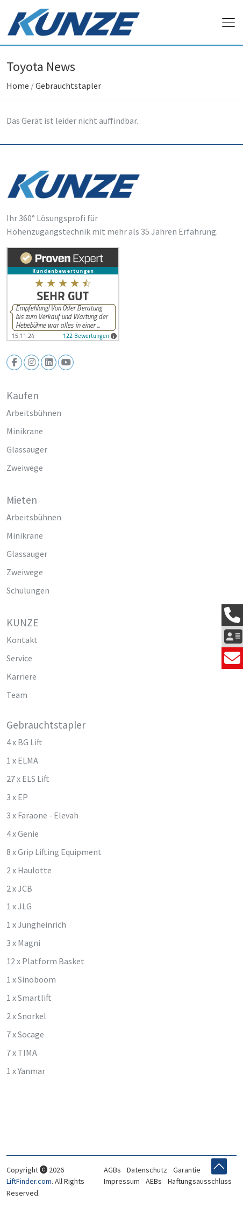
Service (19, 658)
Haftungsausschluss (200, 1181)
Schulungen (27, 590)
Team (16, 694)
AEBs (154, 1181)
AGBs (112, 1170)
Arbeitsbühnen (33, 412)
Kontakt (22, 639)
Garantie (187, 1170)
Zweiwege (24, 467)
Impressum (122, 1181)
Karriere (21, 676)
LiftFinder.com (29, 1181)
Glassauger (26, 449)
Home (17, 85)
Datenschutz (147, 1170)
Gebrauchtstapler (68, 85)
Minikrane (24, 431)
